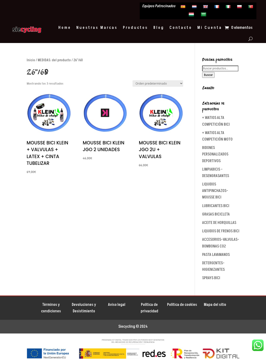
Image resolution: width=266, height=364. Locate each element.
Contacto (180, 27)
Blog (158, 27)
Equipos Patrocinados (158, 6)
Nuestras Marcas (97, 27)
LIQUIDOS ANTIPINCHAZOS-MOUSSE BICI (215, 191)
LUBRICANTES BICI (215, 206)
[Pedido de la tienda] (158, 83)
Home (64, 27)
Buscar (208, 75)
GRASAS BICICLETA (216, 214)
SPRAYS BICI (211, 278)
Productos (135, 27)
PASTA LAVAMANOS (216, 254)
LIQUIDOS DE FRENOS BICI (220, 231)
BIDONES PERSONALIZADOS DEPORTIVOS (215, 154)
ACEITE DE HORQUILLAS (219, 222)
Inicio (31, 60)
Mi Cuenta (209, 27)
